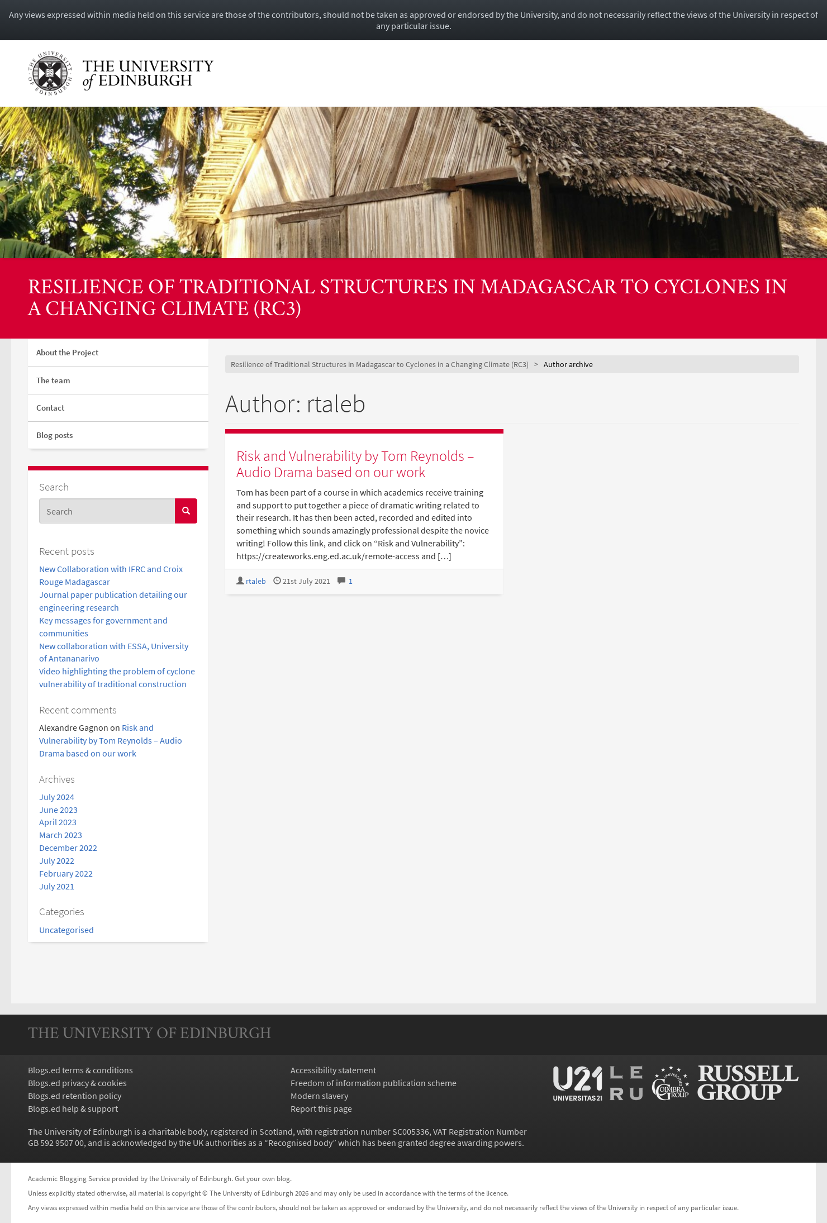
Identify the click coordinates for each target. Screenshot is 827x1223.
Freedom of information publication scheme (374, 1082)
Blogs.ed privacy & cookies (77, 1082)
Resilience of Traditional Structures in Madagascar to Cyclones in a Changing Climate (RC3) (407, 299)
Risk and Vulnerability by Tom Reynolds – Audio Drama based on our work (110, 740)
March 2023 (60, 834)
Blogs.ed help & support (73, 1108)
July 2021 (56, 886)
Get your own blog (262, 1178)
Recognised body (300, 1142)
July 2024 (56, 796)
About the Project (67, 352)
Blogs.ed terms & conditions (80, 1070)
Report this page (321, 1108)
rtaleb (256, 581)
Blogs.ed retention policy (74, 1095)
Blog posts (54, 435)
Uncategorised (66, 929)
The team (53, 380)
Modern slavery (319, 1095)
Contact (50, 407)
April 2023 (58, 821)
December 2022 (68, 847)
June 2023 (58, 809)
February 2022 (66, 873)
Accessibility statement (333, 1070)
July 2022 (56, 860)
